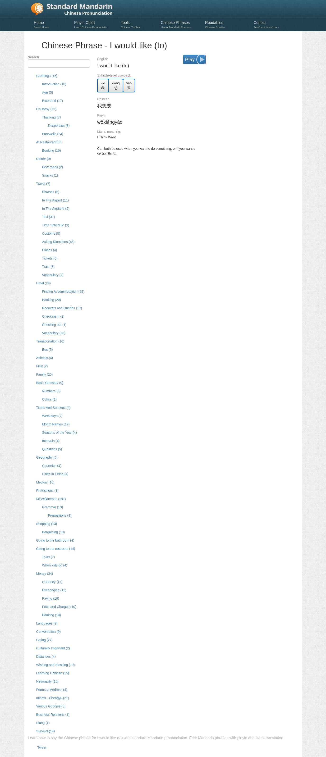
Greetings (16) (46, 76)
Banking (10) (51, 615)
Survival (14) (45, 731)
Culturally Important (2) (53, 648)
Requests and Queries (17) (62, 308)
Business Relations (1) (52, 714)
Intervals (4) (51, 441)
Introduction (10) (54, 84)
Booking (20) (51, 300)
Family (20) (44, 374)
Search (33, 57)
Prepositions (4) (59, 515)
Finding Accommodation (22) (63, 291)
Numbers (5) (51, 391)
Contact (272, 25)
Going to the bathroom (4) (55, 540)
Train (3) (48, 267)
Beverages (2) (52, 167)
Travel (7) (43, 184)
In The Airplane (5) (55, 208)
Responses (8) (59, 126)
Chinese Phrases (180, 25)
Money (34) (44, 573)
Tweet (41, 747)
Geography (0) (47, 457)
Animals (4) (44, 358)
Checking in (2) (53, 316)
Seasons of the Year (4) (59, 432)
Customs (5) (51, 233)
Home (52, 25)
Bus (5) (47, 349)
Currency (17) (52, 582)
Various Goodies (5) (50, 706)
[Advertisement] (197, 171)
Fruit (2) (42, 366)
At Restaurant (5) (49, 142)
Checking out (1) (54, 325)
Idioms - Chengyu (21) (52, 698)
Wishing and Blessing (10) (55, 665)
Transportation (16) (50, 341)
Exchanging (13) (54, 590)
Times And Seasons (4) (53, 408)
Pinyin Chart (95, 25)
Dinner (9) (43, 159)
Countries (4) (51, 466)
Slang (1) (43, 723)
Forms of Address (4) (51, 690)
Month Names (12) (56, 424)
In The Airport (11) (55, 200)
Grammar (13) (52, 507)
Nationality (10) (47, 681)
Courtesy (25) (46, 109)
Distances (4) (46, 656)
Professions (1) (47, 491)
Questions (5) (52, 449)
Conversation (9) (48, 632)
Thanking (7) (51, 117)
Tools (138, 25)
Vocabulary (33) (53, 333)
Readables (227, 25)
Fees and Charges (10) (59, 607)
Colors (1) (49, 399)
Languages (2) (47, 623)
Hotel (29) (43, 283)
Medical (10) (45, 482)
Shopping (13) (46, 524)
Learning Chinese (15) (52, 673)
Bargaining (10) (53, 532)
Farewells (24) (52, 134)
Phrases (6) (50, 192)
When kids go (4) (54, 565)
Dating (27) (44, 640)
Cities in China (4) (55, 474)
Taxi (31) (48, 217)
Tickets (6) (50, 258)
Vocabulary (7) (53, 275)
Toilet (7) (48, 557)
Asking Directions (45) (58, 242)
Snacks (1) (50, 175)
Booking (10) (51, 150)
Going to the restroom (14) (55, 549)
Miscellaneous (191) (51, 499)
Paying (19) (50, 598)
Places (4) (49, 250)
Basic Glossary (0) (49, 383)
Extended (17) (52, 101)
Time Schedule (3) (55, 225)
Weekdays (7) (52, 416)
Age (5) (47, 92)
